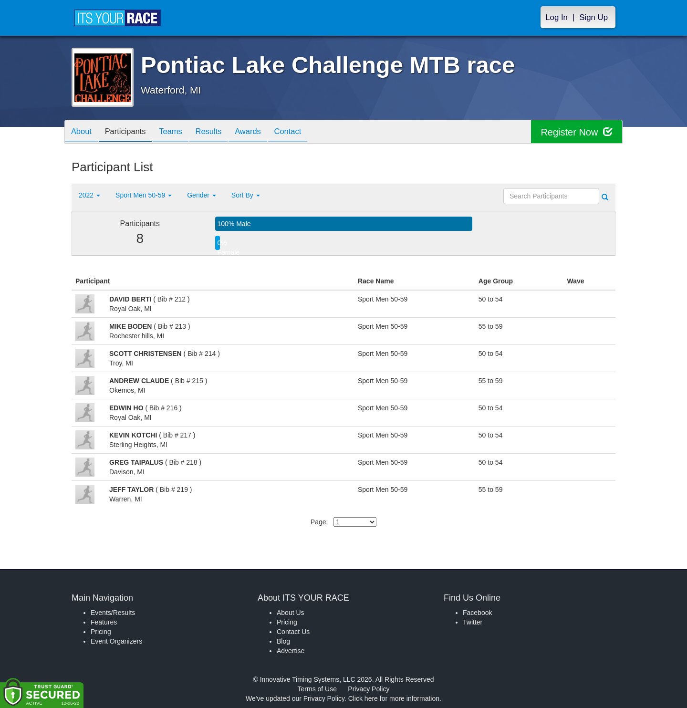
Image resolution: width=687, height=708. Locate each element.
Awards (259, 132)
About (82, 132)
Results (217, 132)
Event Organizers (116, 641)
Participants (129, 132)
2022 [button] (89, 195)
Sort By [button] (245, 195)
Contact (302, 132)
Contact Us (293, 631)
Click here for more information (393, 698)
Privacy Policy (368, 689)
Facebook (477, 612)
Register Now (577, 131)
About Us (290, 612)
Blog (283, 641)
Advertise (290, 651)
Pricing (101, 631)
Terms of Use (317, 689)
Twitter (472, 622)
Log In (556, 17)
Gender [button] (201, 195)
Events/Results (113, 612)
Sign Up (593, 17)
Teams (177, 132)
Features (104, 622)
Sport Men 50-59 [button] (143, 195)
